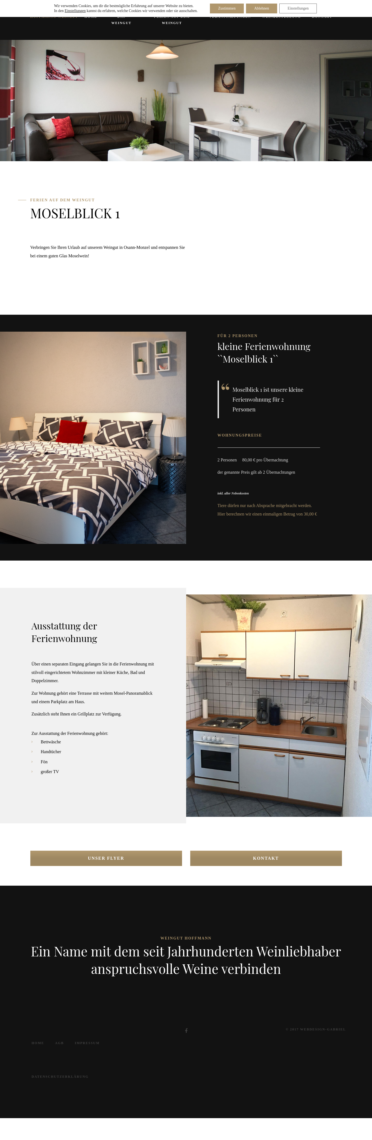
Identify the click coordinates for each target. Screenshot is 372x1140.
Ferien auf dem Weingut (172, 20)
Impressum (87, 1043)
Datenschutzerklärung (60, 1077)
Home (38, 1043)
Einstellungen (75, 11)
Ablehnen (261, 8)
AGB (59, 1043)
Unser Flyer (106, 858)
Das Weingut (121, 20)
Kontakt (266, 858)
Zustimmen (227, 8)
